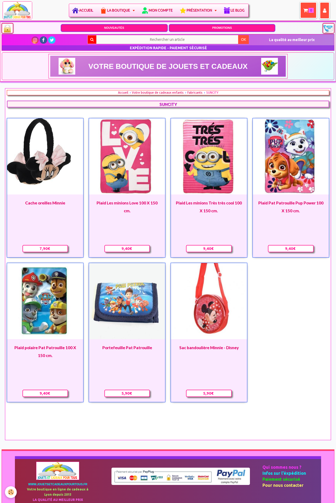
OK (243, 39)
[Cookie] (11, 492)
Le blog (239, 10)
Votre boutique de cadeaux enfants (158, 92)
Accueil (88, 10)
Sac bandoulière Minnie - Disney (209, 347)
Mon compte (162, 10)
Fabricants (195, 92)
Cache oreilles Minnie (45, 202)
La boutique (120, 10)
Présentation (201, 10)
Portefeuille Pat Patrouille (127, 347)
